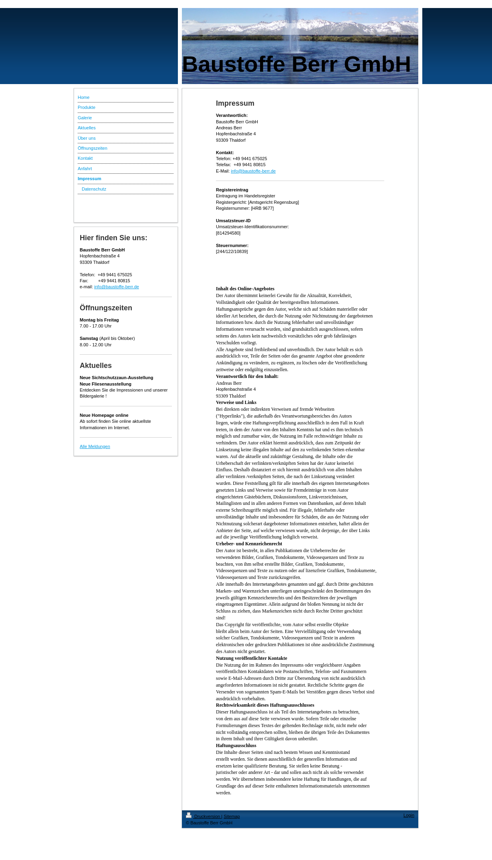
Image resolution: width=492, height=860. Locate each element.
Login (408, 815)
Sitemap (232, 816)
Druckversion (203, 816)
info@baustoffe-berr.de (116, 286)
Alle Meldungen (95, 446)
